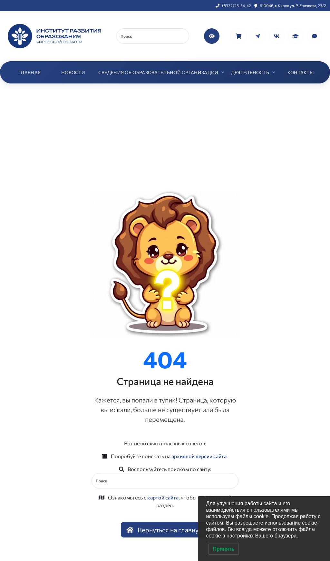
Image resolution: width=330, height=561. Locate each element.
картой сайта (163, 497)
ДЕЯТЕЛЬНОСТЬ (250, 72)
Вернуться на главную (165, 530)
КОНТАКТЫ (300, 72)
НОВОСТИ (73, 72)
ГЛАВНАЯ (29, 72)
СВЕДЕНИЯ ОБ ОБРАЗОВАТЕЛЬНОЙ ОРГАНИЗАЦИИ (158, 72)
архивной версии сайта (199, 456)
